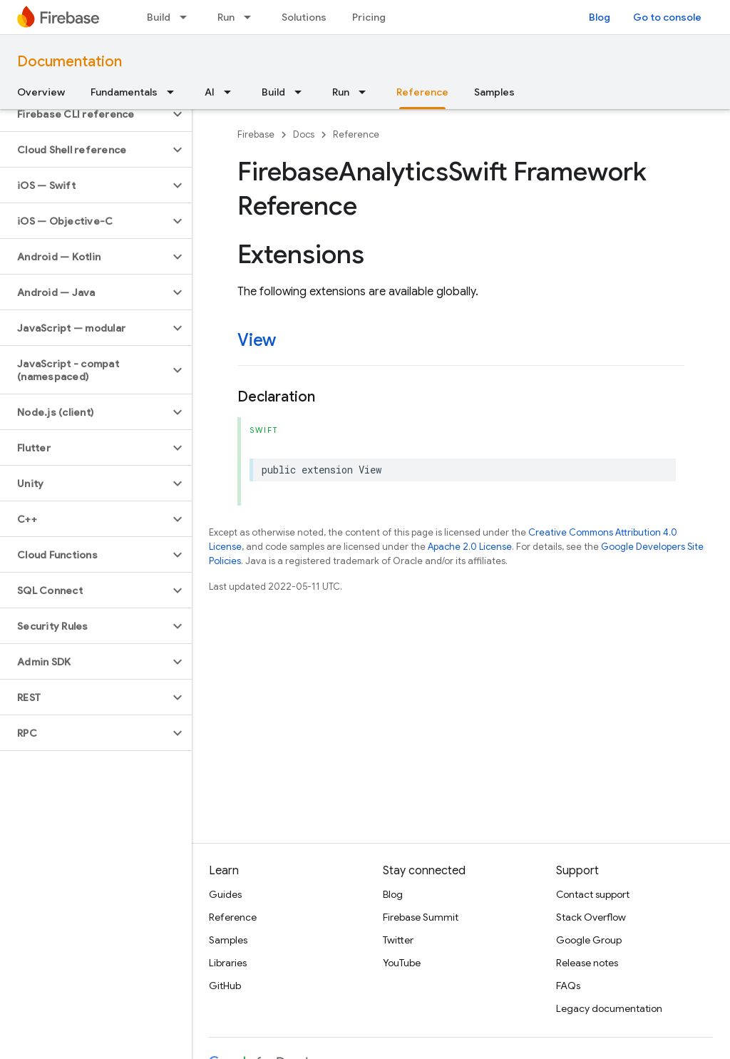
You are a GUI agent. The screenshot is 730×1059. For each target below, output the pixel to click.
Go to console (667, 17)
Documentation (69, 62)
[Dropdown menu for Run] (252, 17)
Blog (599, 17)
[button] (84, 114)
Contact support (592, 894)
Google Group (589, 939)
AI (210, 92)
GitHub (225, 985)
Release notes (587, 962)
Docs (303, 134)
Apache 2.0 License (470, 547)
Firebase (255, 134)
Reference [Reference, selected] (422, 92)
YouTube (402, 962)
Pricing (369, 17)
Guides (225, 894)
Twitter (398, 939)
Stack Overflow (591, 917)
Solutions (304, 17)
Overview (41, 92)
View (256, 340)
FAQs (568, 985)
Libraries (228, 962)
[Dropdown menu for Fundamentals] (175, 92)
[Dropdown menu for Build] (187, 17)
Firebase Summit (420, 917)
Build (158, 17)
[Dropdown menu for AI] (232, 92)
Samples (494, 92)
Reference (356, 134)
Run (226, 17)
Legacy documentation (609, 1008)
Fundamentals (124, 92)
